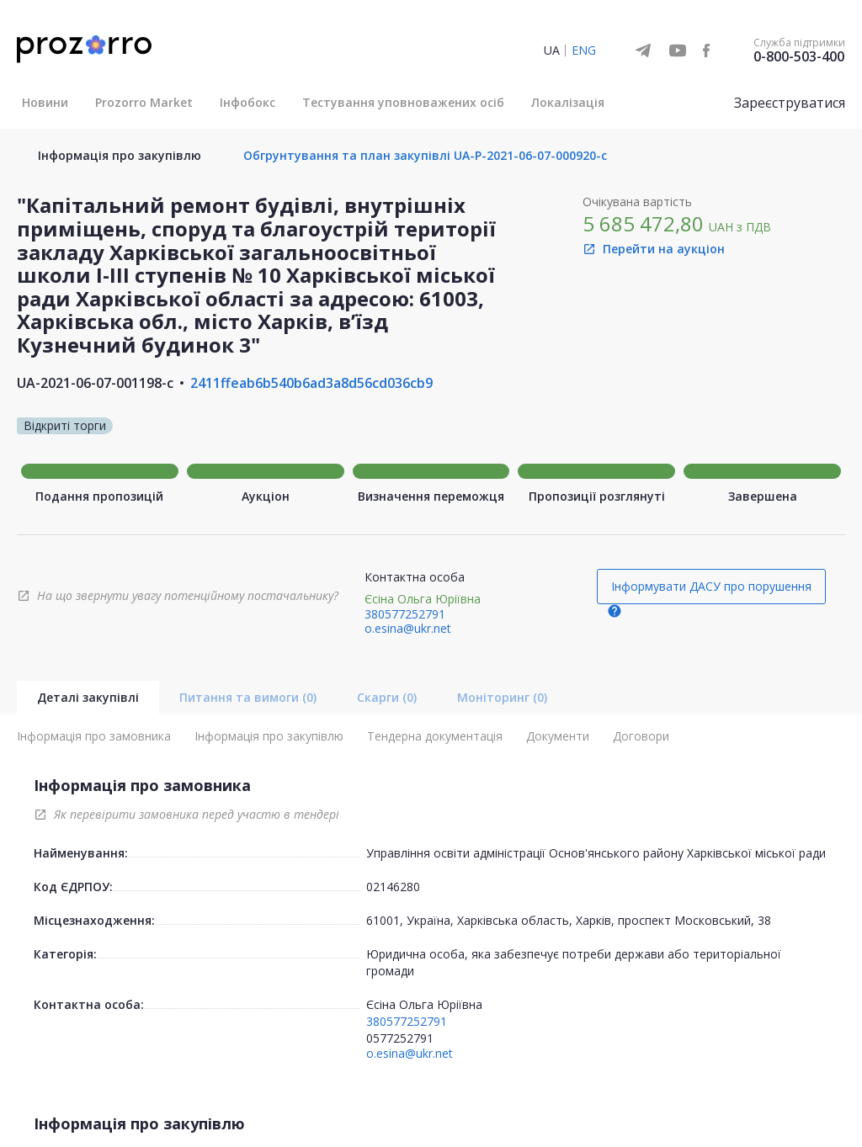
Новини (45, 102)
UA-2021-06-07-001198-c (95, 383)
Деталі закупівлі (88, 697)
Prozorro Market (144, 102)
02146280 (393, 887)
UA (552, 50)
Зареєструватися (789, 102)
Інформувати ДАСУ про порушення (711, 586)
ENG (584, 50)
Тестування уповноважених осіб (403, 102)
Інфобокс (247, 102)
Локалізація (567, 102)
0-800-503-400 (798, 56)
